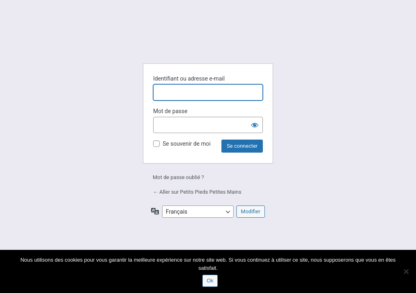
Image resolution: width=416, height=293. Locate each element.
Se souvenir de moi (186, 143)
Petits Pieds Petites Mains (208, 37)
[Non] (406, 271)
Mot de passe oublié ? (178, 177)
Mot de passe (170, 111)
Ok (210, 281)
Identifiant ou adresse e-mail (189, 78)
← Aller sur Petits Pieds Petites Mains (197, 192)
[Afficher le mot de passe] (255, 125)
